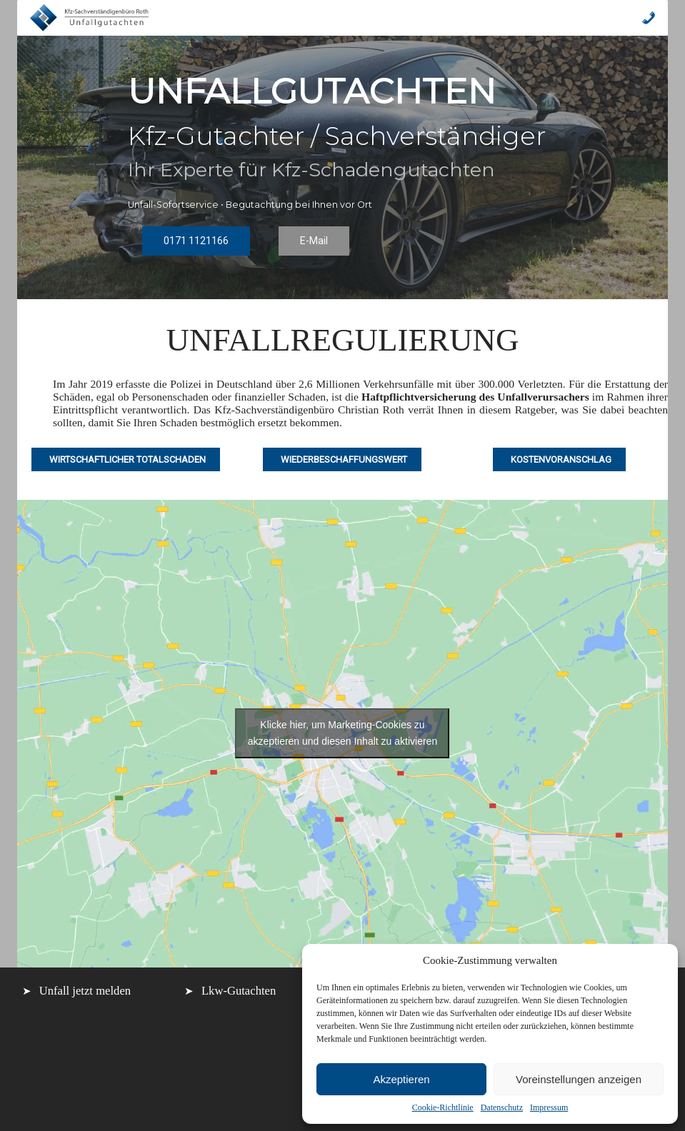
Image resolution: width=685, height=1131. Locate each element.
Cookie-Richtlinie (443, 1107)
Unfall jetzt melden (85, 990)
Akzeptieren (401, 1079)
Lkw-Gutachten (238, 990)
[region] (342, 167)
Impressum (549, 1107)
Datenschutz (502, 1107)
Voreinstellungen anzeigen (578, 1079)
